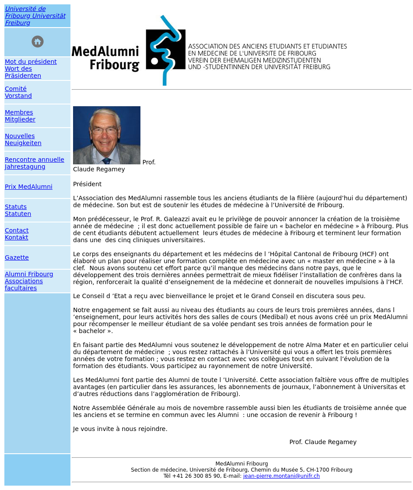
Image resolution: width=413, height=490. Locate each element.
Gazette (17, 257)
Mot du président (31, 61)
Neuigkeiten (23, 142)
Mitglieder (20, 119)
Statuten (18, 213)
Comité (16, 88)
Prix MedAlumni (28, 186)
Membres (19, 112)
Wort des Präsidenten (23, 72)
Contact (16, 230)
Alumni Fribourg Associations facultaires (29, 281)
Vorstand (18, 95)
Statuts (16, 206)
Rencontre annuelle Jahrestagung (34, 163)
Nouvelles (20, 135)
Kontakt (16, 237)
